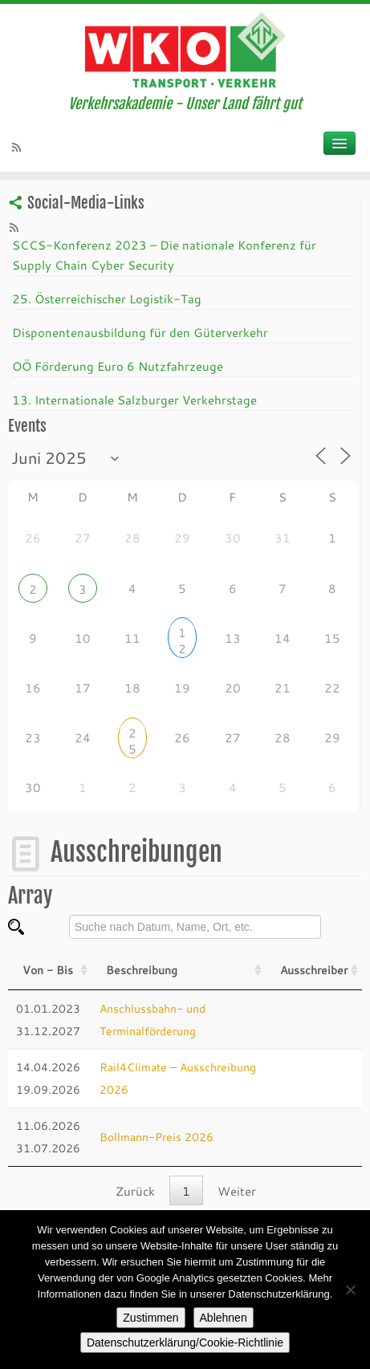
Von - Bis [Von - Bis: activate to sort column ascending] (47, 969)
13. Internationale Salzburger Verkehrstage (134, 400)
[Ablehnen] (350, 1290)
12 (182, 634)
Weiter (237, 1191)
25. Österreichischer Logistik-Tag (106, 298)
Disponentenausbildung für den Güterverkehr (140, 332)
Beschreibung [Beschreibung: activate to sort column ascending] (141, 969)
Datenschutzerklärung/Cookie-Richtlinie (185, 1342)
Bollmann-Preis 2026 (156, 1136)
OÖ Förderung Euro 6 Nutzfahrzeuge (117, 366)
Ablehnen (223, 1317)
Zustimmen (150, 1317)
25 (132, 735)
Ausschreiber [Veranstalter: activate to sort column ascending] (314, 969)
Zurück (135, 1191)
